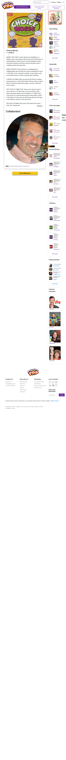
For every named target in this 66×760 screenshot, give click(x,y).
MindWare (11, 52)
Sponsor (22, 385)
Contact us (9, 381)
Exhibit (22, 387)
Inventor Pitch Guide (40, 385)
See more (55, 58)
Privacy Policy (34, 406)
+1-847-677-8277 (11, 385)
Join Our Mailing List (24, 173)
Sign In (59, 2)
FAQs (13, 408)
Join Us (53, 2)
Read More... (40, 105)
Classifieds (37, 383)
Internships (23, 389)
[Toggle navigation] (63, 2)
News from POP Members (56, 7)
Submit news (38, 387)
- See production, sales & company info (17, 166)
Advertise (22, 383)
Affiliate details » (55, 401)
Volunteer (22, 391)
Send (61, 395)
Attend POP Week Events (39, 7)
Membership (23, 381)
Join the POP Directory (22, 7)
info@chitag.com (10, 383)
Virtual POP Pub (38, 381)
